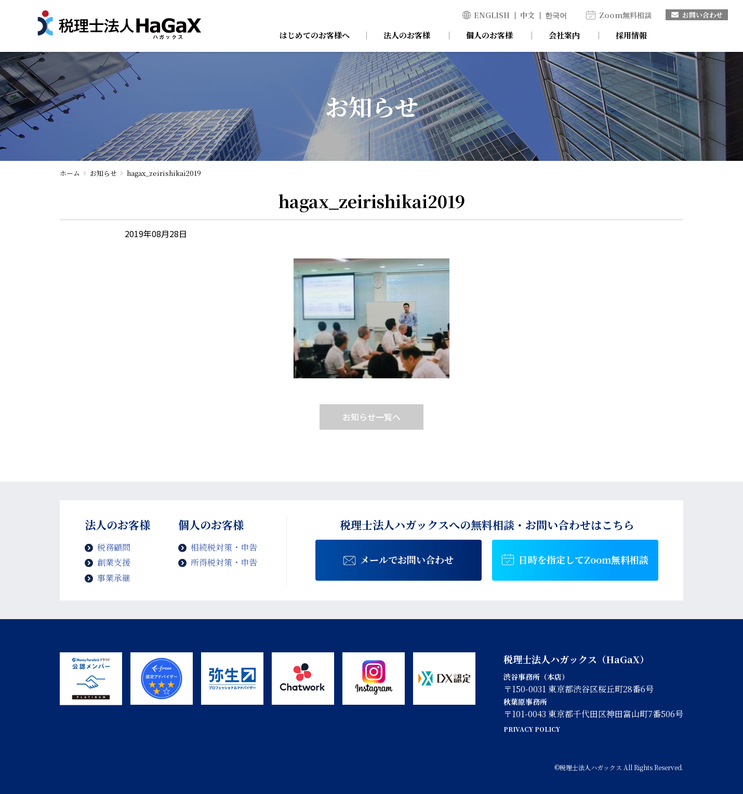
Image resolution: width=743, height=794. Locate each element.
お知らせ (103, 173)
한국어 (556, 15)
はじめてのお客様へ (315, 35)
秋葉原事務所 (525, 701)
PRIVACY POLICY (531, 728)
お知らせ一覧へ (371, 416)
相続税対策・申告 (224, 547)
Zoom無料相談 (625, 15)
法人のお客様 (406, 35)
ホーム (70, 173)
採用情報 (631, 35)
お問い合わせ (697, 15)
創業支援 (113, 562)
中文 (527, 15)
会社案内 (564, 35)
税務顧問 (113, 547)
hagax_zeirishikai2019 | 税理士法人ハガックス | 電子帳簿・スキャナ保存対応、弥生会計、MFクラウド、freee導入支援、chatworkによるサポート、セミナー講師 (119, 26)
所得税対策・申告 (224, 562)
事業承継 (113, 578)
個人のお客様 (489, 35)
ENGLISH (492, 15)
